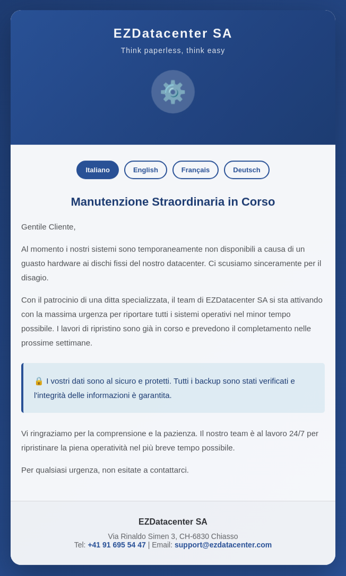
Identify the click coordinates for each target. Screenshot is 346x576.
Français (195, 168)
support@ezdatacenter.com (223, 543)
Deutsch (246, 168)
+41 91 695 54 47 (116, 543)
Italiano (97, 168)
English (145, 168)
